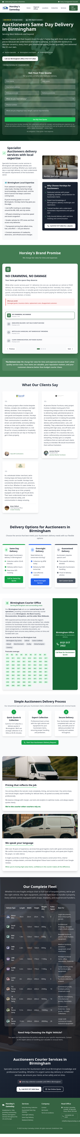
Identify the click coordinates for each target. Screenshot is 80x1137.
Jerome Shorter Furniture (58, 455)
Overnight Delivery (28, 1115)
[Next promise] (70, 349)
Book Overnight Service (40, 582)
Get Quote (73, 8)
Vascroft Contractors (16, 454)
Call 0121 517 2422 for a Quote (60, 226)
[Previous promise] (10, 349)
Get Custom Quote (66, 581)
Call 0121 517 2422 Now (29, 1089)
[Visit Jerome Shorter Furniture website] (59, 396)
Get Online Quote (53, 1089)
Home (28, 8)
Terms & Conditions (48, 1113)
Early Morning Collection (29, 1107)
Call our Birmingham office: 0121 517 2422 (20, 59)
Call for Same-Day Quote (13, 579)
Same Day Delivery (28, 1117)
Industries (54, 8)
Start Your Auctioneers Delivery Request (40, 742)
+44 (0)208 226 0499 (68, 1116)
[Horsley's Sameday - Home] (14, 8)
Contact (44, 1107)
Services (63, 8)
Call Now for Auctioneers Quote (65, 653)
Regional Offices (36, 8)
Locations (45, 8)
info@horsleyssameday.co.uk (70, 1121)
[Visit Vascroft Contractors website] (20, 396)
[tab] (40, 315)
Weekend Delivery (27, 1120)
